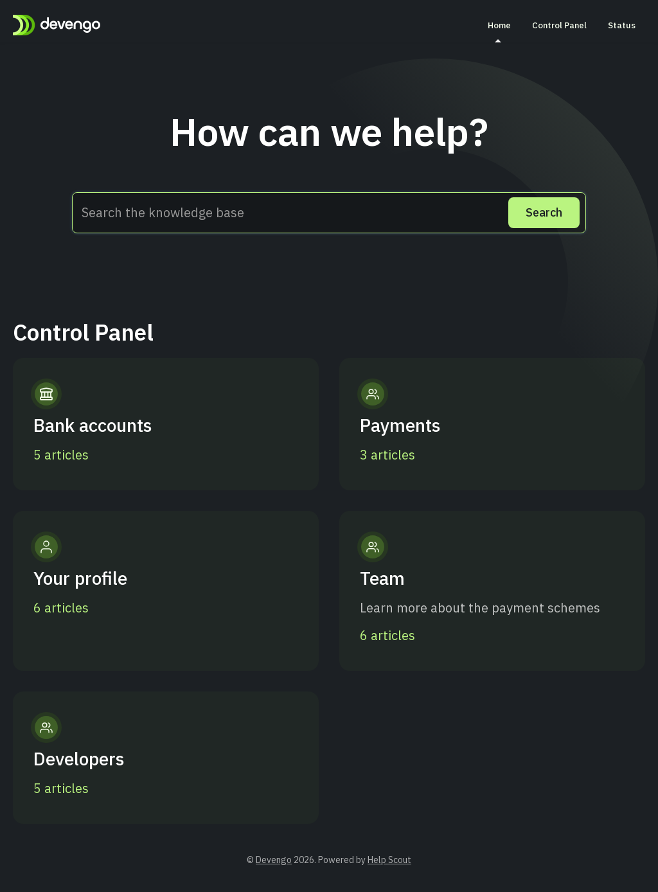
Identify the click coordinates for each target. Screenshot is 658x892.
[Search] (544, 212)
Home (499, 30)
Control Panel (559, 25)
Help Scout (389, 860)
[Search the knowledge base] (329, 212)
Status (622, 25)
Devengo (274, 860)
